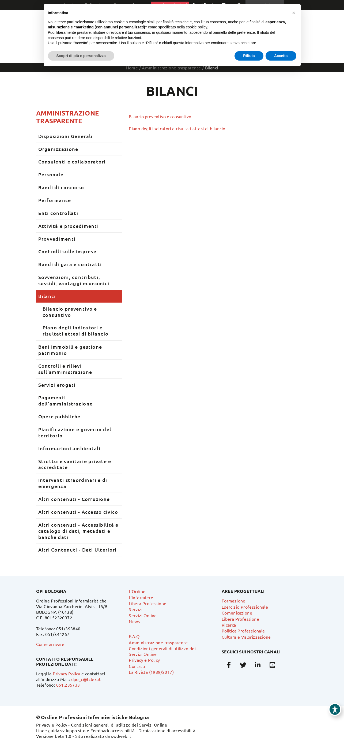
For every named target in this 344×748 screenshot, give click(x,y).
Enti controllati (58, 213)
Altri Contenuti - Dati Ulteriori (77, 549)
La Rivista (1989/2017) (151, 672)
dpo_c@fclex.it (86, 679)
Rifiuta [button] (249, 56)
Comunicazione (237, 612)
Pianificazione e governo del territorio (74, 432)
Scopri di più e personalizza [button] (81, 56)
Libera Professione (147, 603)
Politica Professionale (243, 630)
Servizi (135, 609)
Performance (54, 200)
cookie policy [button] (196, 27)
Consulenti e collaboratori (72, 161)
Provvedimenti (57, 239)
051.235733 (68, 684)
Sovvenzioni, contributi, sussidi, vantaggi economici (73, 280)
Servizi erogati (57, 385)
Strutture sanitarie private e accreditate (74, 464)
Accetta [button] (281, 56)
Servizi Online (143, 615)
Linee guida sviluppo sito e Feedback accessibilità (85, 730)
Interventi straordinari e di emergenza (72, 483)
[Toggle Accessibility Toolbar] (334, 709)
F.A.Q (134, 636)
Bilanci (47, 296)
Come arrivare (50, 644)
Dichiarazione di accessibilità (166, 730)
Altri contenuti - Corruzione (74, 499)
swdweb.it (121, 736)
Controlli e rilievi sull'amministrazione (65, 369)
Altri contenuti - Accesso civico (78, 512)
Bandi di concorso (61, 187)
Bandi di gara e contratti (70, 264)
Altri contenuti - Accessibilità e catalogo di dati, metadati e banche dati (78, 531)
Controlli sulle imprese (67, 251)
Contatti (137, 666)
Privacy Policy (66, 673)
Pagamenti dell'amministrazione (65, 400)
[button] (293, 13)
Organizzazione (58, 149)
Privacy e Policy (144, 660)
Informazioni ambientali (69, 448)
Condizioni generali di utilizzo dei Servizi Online (119, 724)
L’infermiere (141, 597)
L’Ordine (137, 591)
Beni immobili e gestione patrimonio (70, 350)
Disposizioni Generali (65, 136)
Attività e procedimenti (68, 226)
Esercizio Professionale (245, 606)
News (134, 621)
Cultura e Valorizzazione (246, 636)
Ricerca (229, 624)
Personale (51, 174)
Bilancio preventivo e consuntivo (160, 116)
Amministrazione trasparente (67, 117)
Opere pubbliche (59, 416)
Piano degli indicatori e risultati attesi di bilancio (177, 128)
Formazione (233, 600)
